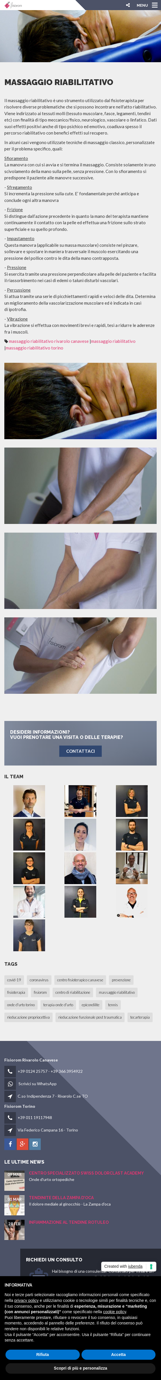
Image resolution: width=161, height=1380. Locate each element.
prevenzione (121, 980)
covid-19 (14, 980)
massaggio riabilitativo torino (34, 347)
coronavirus (39, 980)
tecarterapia (140, 1017)
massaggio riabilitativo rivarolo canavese (49, 341)
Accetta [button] (118, 1354)
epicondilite (90, 1004)
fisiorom (40, 992)
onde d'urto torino (21, 1004)
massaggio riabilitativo (113, 341)
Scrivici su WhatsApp (37, 1083)
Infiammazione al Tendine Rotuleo (69, 1222)
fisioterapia (16, 992)
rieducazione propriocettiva (28, 1017)
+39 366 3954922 (67, 1071)
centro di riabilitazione (72, 992)
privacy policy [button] (26, 1300)
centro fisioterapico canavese (80, 980)
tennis (113, 1004)
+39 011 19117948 (35, 1117)
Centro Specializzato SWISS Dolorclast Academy (86, 1173)
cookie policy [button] (114, 1311)
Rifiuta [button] (42, 1354)
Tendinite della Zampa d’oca (61, 1197)
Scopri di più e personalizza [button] (80, 1368)
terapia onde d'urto (58, 1004)
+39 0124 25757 (32, 1071)
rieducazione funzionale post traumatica (90, 1017)
